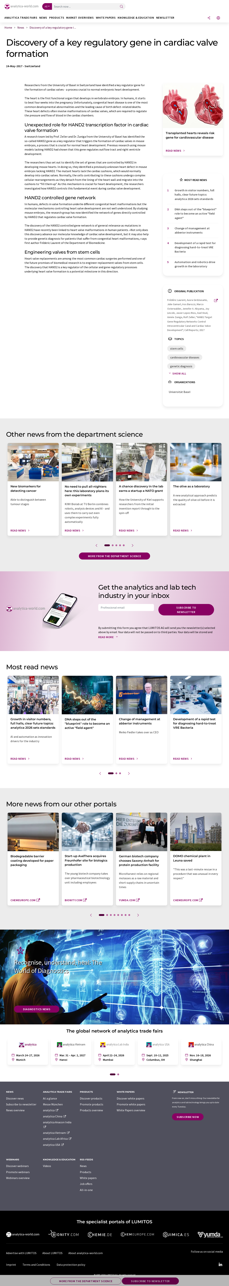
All (46, 6)
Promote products (91, 1104)
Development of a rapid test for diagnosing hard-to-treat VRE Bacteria (195, 247)
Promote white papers (131, 1104)
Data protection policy (71, 1264)
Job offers (86, 1184)
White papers (88, 1178)
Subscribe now (188, 1117)
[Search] (121, 7)
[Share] (208, 18)
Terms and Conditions (36, 1264)
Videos (47, 1166)
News (83, 1166)
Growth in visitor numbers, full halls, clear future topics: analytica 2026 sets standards (194, 194)
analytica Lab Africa (57, 1138)
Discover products (91, 1098)
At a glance (50, 1098)
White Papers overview (131, 1110)
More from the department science (114, 556)
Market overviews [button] (80, 17)
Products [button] (56, 17)
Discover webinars (17, 1166)
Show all (176, 373)
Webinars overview (18, 1178)
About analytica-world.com (85, 1253)
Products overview (91, 1110)
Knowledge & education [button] (136, 17)
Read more (108, 637)
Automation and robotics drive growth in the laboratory (195, 264)
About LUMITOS (52, 1253)
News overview (15, 1110)
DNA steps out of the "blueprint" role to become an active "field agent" (195, 213)
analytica (51, 1110)
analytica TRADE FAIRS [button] (20, 17)
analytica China (54, 1116)
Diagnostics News (36, 1009)
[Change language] (218, 18)
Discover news (15, 1098)
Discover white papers (130, 1098)
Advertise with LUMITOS (21, 1253)
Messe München (53, 1104)
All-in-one (86, 1190)
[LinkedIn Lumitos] (220, 1264)
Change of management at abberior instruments (192, 230)
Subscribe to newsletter (186, 610)
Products (85, 1172)
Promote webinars (18, 1172)
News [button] (43, 17)
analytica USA (53, 1145)
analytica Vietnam (56, 1133)
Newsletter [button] (165, 17)
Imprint (11, 1264)
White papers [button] (106, 17)
